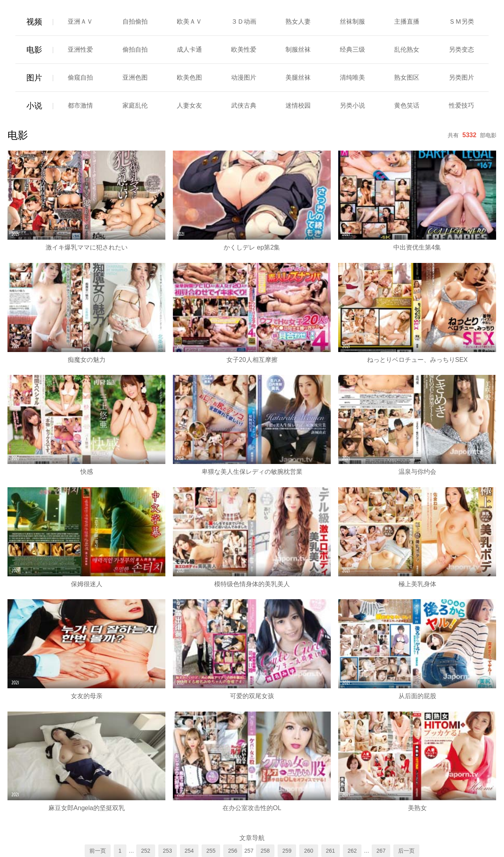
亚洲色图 (135, 77)
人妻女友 (189, 105)
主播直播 (406, 21)
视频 (34, 21)
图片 (34, 77)
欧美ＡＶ (189, 21)
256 (232, 851)
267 (380, 851)
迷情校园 (298, 105)
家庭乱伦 (135, 105)
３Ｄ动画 (243, 21)
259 (286, 851)
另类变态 (461, 49)
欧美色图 (189, 77)
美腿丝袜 (298, 77)
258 (265, 851)
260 (308, 851)
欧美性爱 (243, 49)
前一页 (97, 851)
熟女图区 (406, 77)
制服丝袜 (298, 49)
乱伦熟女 (406, 49)
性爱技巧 (461, 105)
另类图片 (461, 77)
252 (145, 851)
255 (210, 851)
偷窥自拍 (80, 77)
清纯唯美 (352, 77)
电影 (34, 49)
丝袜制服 (352, 21)
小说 (34, 105)
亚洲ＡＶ (80, 21)
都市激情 (80, 105)
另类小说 (352, 105)
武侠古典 (243, 105)
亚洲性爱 (80, 49)
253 (167, 851)
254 (189, 851)
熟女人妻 (298, 21)
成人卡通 (189, 49)
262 (352, 851)
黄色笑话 (406, 105)
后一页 (406, 851)
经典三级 (352, 49)
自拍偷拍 (135, 21)
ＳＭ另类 (461, 21)
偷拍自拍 (135, 49)
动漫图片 (243, 77)
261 (330, 851)
